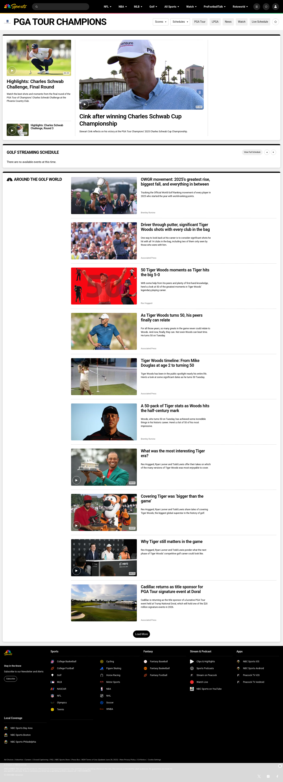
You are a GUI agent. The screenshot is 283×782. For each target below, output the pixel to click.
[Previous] (266, 152)
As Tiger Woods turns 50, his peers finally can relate (172, 317)
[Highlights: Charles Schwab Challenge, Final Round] (39, 58)
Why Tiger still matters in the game (172, 541)
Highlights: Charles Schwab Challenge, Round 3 (47, 127)
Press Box (75, 760)
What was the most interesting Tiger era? (173, 453)
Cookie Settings (154, 760)
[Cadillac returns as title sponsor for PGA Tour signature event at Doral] (104, 602)
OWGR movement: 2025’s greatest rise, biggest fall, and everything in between (175, 182)
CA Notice (141, 760)
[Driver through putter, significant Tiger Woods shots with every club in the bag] (104, 240)
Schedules (180, 21)
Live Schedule (260, 21)
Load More (141, 634)
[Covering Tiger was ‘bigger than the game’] (104, 512)
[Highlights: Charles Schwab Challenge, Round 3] (18, 130)
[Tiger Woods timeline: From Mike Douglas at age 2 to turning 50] (104, 376)
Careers (28, 760)
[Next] (273, 152)
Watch (241, 21)
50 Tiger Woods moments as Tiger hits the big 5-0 (175, 272)
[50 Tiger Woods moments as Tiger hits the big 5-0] (104, 286)
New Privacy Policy (128, 760)
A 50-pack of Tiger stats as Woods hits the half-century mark (175, 408)
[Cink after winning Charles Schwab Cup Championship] (141, 75)
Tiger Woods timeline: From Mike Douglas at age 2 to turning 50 (170, 363)
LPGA (215, 21)
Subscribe (10, 679)
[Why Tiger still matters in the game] (104, 557)
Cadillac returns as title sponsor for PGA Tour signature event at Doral (172, 589)
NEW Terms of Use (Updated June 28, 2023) (100, 760)
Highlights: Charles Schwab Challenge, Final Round (35, 84)
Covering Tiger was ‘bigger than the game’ (172, 498)
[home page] (15, 6)
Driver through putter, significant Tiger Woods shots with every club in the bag (175, 227)
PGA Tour (199, 21)
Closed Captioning (40, 760)
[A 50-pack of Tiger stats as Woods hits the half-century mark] (104, 421)
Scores (160, 21)
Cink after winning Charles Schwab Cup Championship (130, 120)
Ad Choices (9, 760)
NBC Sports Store (62, 760)
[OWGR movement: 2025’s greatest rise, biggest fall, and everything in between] (104, 195)
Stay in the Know (12, 666)
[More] (256, 6)
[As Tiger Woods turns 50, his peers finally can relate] (104, 331)
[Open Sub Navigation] (111, 6)
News (228, 21)
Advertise (19, 760)
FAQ (52, 760)
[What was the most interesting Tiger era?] (104, 467)
